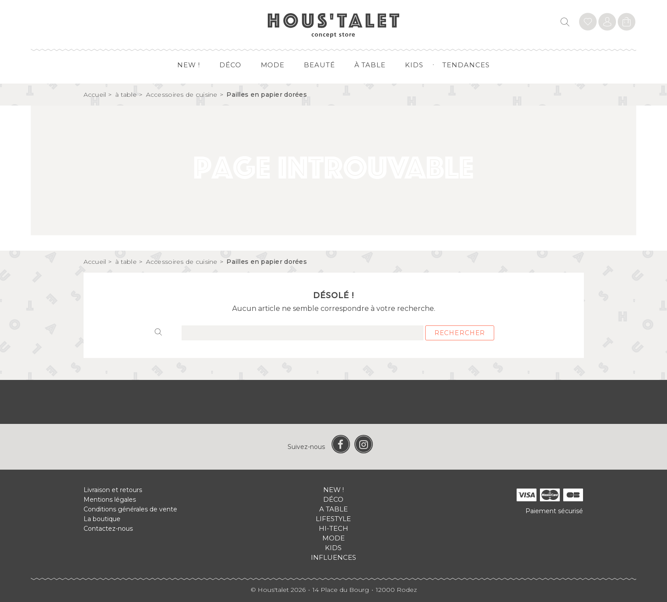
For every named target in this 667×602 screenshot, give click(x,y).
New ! (188, 65)
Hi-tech (333, 528)
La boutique (102, 519)
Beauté (319, 65)
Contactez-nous (108, 529)
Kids (414, 65)
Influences (333, 557)
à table (370, 65)
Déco (230, 65)
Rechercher (459, 333)
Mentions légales (110, 499)
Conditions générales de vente (130, 509)
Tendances (465, 65)
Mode (273, 65)
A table (333, 509)
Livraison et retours (113, 490)
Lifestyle (333, 518)
